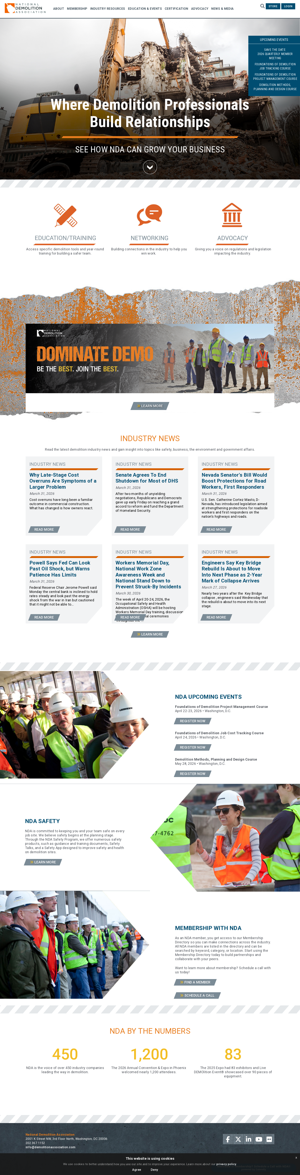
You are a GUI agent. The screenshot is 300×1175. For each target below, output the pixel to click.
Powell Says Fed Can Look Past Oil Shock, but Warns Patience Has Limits (59, 568)
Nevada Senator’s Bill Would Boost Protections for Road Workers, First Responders (234, 481)
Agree (136, 1170)
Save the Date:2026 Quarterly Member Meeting (275, 54)
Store (273, 6)
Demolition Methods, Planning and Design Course (275, 87)
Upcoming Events (274, 40)
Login (288, 6)
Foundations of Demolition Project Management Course (275, 77)
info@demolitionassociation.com (51, 1147)
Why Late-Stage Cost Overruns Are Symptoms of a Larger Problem (63, 481)
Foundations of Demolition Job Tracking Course (275, 66)
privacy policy (226, 1164)
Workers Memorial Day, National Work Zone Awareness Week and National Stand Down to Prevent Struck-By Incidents (148, 575)
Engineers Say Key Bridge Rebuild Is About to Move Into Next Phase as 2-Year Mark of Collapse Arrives (232, 572)
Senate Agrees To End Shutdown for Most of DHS (147, 478)
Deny (154, 1170)
